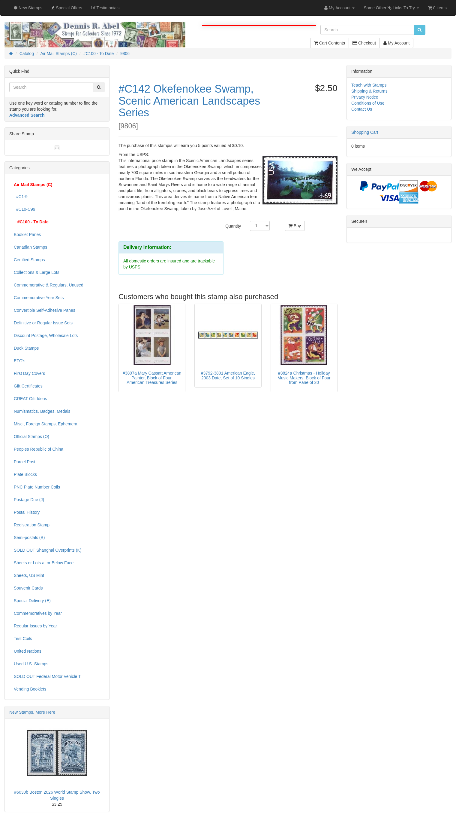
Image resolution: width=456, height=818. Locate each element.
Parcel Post (24, 461)
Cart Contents (329, 43)
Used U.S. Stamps (31, 663)
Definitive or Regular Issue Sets (43, 322)
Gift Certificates (28, 386)
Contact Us (361, 109)
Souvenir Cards (28, 588)
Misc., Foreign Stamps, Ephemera (45, 423)
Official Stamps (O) (31, 436)
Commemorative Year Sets (39, 297)
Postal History (27, 512)
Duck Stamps (26, 348)
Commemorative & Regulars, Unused (48, 285)
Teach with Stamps (369, 85)
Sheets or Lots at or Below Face (44, 562)
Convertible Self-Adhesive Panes (44, 310)
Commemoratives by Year (38, 613)
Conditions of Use (368, 103)
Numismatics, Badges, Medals (42, 411)
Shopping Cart (364, 132)
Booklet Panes (27, 234)
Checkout (364, 43)
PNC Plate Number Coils (37, 487)
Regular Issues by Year (35, 625)
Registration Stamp (32, 524)
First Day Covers (29, 373)
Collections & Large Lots (36, 272)
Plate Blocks (25, 474)
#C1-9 (21, 196)
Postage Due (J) (29, 499)
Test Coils (23, 638)
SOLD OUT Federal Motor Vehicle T (47, 676)
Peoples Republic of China (38, 449)
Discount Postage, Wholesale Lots (46, 335)
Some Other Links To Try (391, 7)
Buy (295, 225)
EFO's (19, 360)
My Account (396, 43)
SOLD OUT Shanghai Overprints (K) (47, 550)
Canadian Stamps (30, 247)
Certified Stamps (29, 259)
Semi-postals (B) (29, 537)
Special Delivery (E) (32, 600)
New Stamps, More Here (32, 712)
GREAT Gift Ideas (30, 398)
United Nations (27, 651)
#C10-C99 (24, 209)
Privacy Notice (364, 97)
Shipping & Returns (369, 91)
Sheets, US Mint (29, 575)
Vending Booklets (30, 689)
